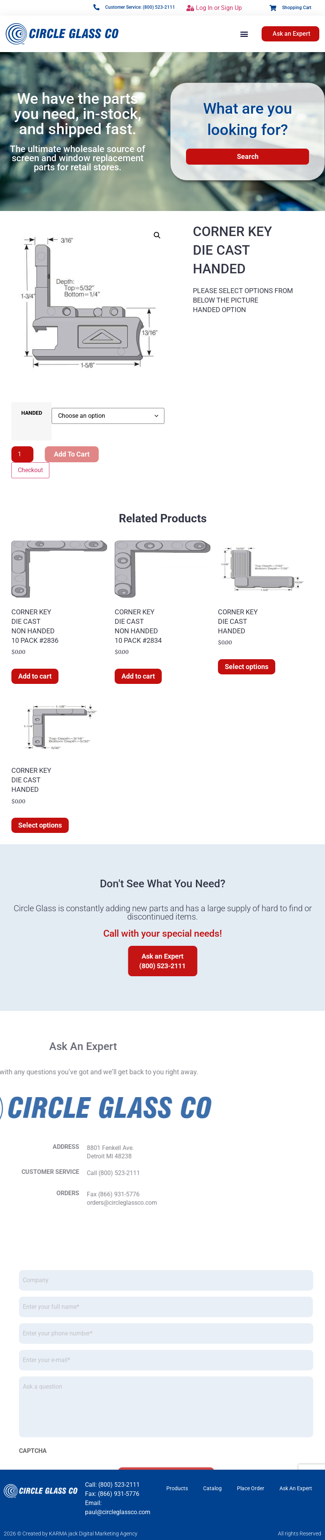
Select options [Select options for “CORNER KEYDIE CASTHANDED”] (246, 667)
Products (177, 1488)
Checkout (30, 470)
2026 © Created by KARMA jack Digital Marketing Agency (70, 1533)
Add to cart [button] (35, 676)
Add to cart (72, 454)
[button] (244, 33)
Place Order (250, 1488)
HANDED (31, 413)
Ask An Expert (295, 1488)
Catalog (212, 1488)
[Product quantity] (22, 454)
